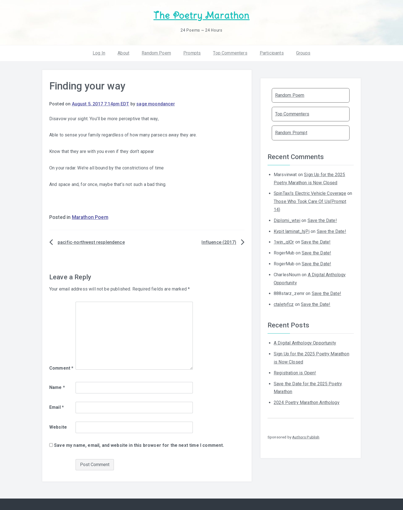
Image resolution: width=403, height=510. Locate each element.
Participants (272, 53)
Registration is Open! (295, 373)
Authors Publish (305, 437)
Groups (303, 53)
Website (58, 427)
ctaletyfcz (284, 304)
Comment (61, 368)
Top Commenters (230, 53)
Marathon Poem (90, 217)
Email (56, 407)
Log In (99, 53)
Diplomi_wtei (287, 220)
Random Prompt (291, 132)
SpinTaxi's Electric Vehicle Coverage (310, 193)
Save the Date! (322, 220)
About (123, 53)
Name (57, 387)
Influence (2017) (219, 242)
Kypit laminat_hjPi (292, 231)
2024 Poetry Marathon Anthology (306, 402)
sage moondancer (155, 104)
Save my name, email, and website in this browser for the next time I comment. (139, 445)
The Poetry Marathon (201, 15)
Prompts (192, 53)
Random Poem (156, 53)
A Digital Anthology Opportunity (305, 343)
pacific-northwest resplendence (91, 242)
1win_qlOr (284, 242)
